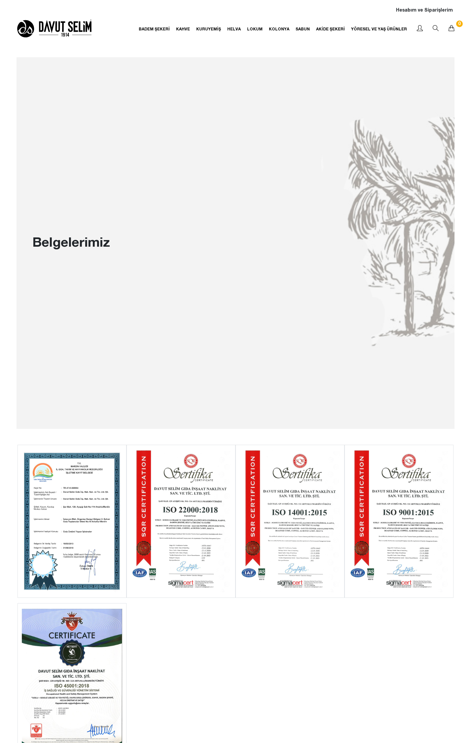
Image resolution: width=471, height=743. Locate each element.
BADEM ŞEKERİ (154, 28)
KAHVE (183, 28)
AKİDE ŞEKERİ (330, 28)
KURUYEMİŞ (208, 28)
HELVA (234, 28)
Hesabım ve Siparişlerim (424, 10)
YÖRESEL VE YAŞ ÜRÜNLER (379, 28)
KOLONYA (279, 28)
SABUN (303, 28)
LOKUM (255, 28)
